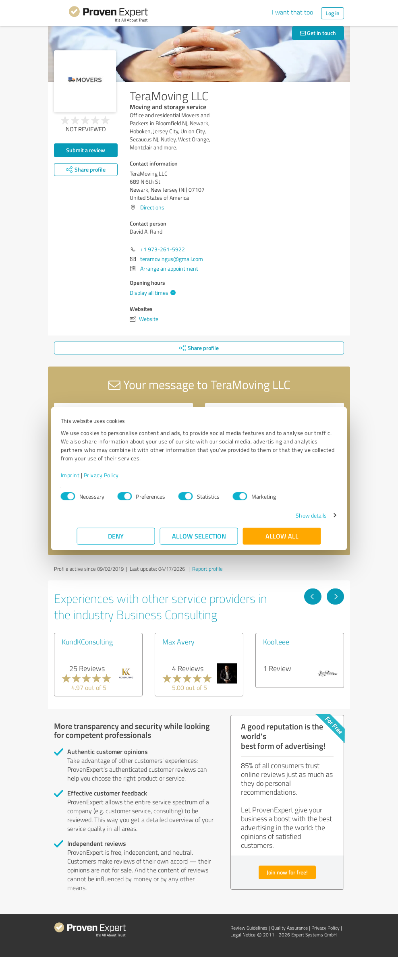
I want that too (292, 12)
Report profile (207, 568)
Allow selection (199, 536)
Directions (152, 207)
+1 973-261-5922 (162, 249)
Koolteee (276, 641)
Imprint (86, 475)
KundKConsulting (87, 641)
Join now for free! (287, 872)
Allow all (281, 536)
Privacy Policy (117, 475)
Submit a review (85, 150)
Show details (295, 515)
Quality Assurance (289, 927)
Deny (116, 536)
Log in (332, 13)
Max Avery (178, 641)
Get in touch (318, 33)
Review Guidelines (248, 927)
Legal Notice (242, 934)
